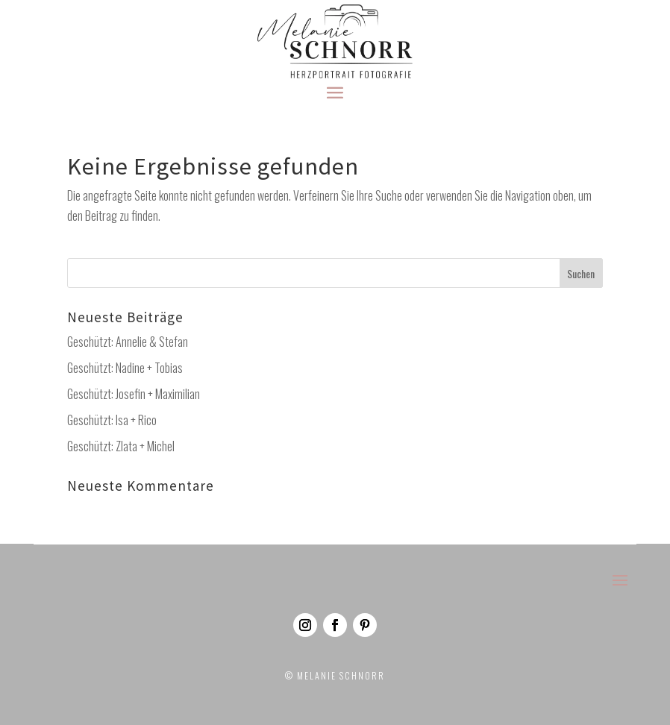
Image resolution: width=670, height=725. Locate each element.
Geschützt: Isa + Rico (112, 420)
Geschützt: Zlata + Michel (121, 446)
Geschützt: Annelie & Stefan (127, 342)
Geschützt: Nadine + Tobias (125, 368)
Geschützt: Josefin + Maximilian (133, 394)
